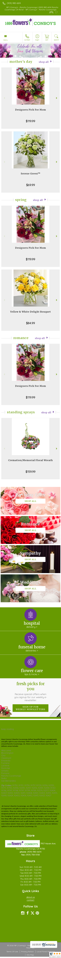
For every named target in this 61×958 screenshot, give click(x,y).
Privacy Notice (27, 951)
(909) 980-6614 (14, 3)
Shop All (44, 62)
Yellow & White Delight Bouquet (30, 311)
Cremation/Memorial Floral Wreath (30, 460)
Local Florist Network (46, 951)
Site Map (30, 955)
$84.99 (30, 323)
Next (57, 98)
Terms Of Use (12, 951)
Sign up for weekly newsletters (30, 708)
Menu (5, 40)
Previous (4, 98)
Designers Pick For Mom (30, 109)
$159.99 (30, 471)
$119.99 (30, 121)
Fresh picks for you (30, 691)
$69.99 (30, 185)
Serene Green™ (30, 173)
